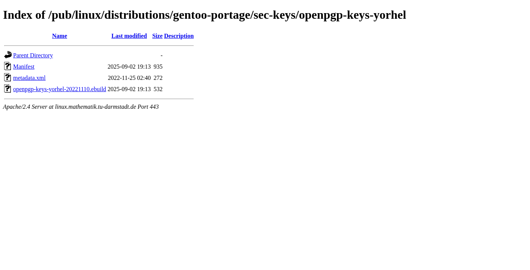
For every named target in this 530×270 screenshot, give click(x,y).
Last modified (129, 36)
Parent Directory (33, 55)
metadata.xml (29, 78)
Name (59, 36)
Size (157, 36)
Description (179, 36)
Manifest (23, 66)
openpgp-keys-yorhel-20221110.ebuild (59, 89)
